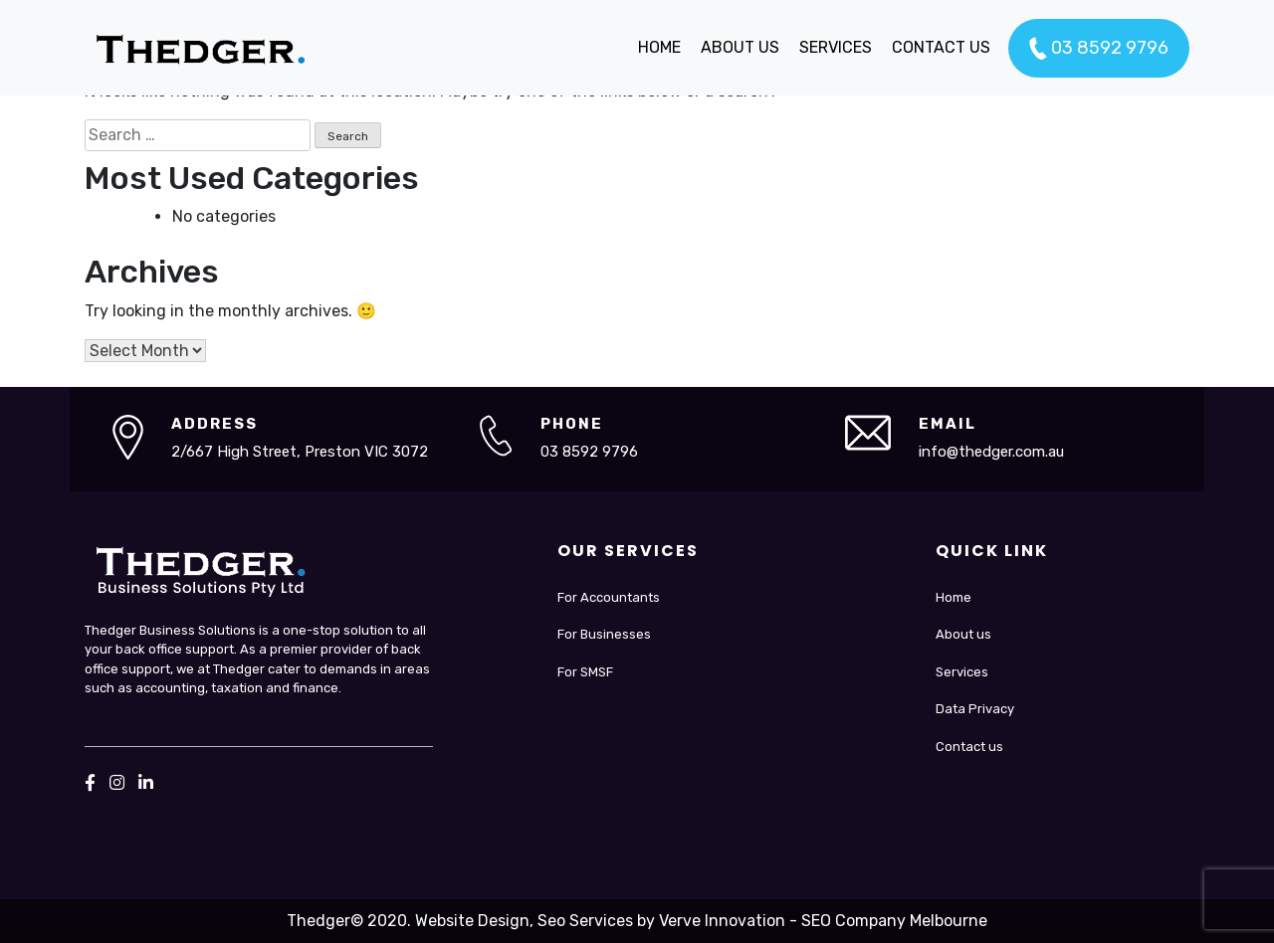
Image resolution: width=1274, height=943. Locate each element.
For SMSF (585, 671)
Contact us (969, 746)
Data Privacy (975, 708)
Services (962, 671)
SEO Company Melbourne (894, 920)
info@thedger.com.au (991, 452)
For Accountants (608, 597)
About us (963, 634)
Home (953, 597)
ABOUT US (740, 47)
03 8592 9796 (1098, 49)
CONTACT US (941, 47)
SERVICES (835, 47)
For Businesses (604, 634)
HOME (659, 47)
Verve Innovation (722, 920)
